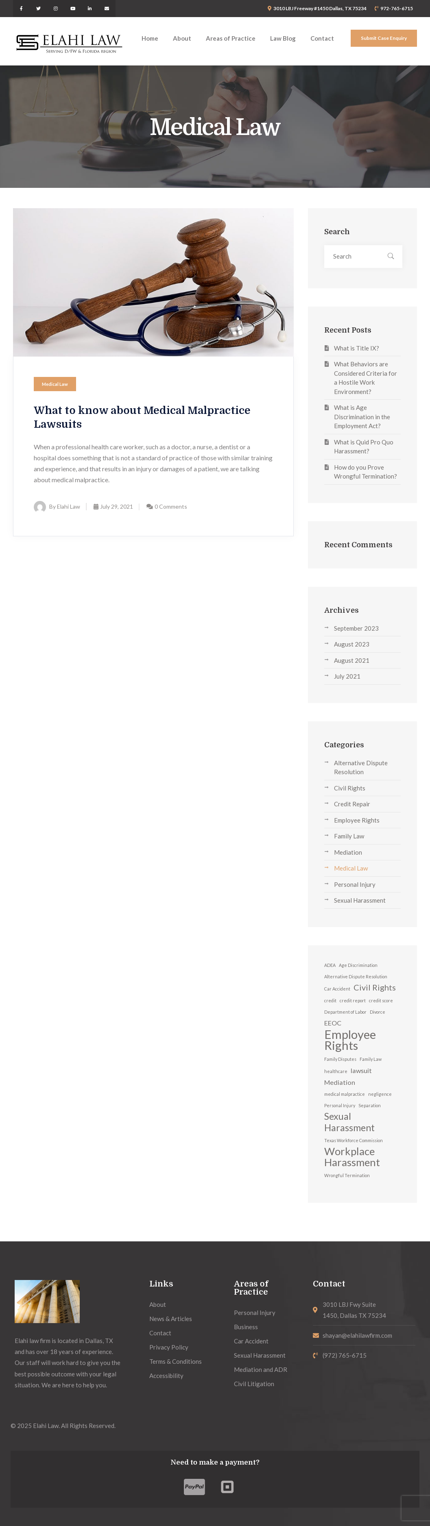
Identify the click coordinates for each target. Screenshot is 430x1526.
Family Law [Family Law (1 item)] (371, 1059)
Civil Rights (349, 788)
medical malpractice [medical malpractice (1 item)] (344, 1094)
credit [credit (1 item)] (330, 1000)
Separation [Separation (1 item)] (369, 1105)
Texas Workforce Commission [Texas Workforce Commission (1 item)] (353, 1140)
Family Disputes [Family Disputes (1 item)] (340, 1059)
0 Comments (171, 506)
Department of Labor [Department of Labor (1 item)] (345, 1011)
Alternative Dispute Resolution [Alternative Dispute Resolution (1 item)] (355, 976)
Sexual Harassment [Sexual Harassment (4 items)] (349, 1122)
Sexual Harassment (360, 900)
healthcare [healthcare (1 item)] (335, 1071)
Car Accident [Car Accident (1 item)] (337, 988)
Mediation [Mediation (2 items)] (339, 1082)
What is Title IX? (356, 348)
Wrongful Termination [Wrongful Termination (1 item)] (347, 1175)
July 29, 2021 (113, 506)
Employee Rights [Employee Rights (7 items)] (350, 1040)
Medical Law (55, 384)
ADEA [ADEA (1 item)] (330, 965)
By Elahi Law (57, 506)
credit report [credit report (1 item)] (353, 1000)
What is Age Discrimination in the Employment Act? (362, 416)
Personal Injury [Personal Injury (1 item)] (339, 1105)
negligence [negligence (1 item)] (380, 1094)
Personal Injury (354, 884)
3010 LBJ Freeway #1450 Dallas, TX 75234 (320, 8)
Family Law (349, 836)
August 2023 (351, 644)
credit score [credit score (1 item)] (381, 1000)
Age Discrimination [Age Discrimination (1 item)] (358, 965)
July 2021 (347, 676)
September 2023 (356, 628)
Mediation (348, 852)
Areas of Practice (251, 1288)
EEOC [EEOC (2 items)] (332, 1023)
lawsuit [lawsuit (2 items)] (361, 1070)
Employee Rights (357, 820)
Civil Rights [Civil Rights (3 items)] (375, 987)
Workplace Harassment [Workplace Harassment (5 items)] (352, 1157)
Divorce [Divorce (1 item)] (377, 1011)
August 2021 (351, 660)
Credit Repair (352, 804)
